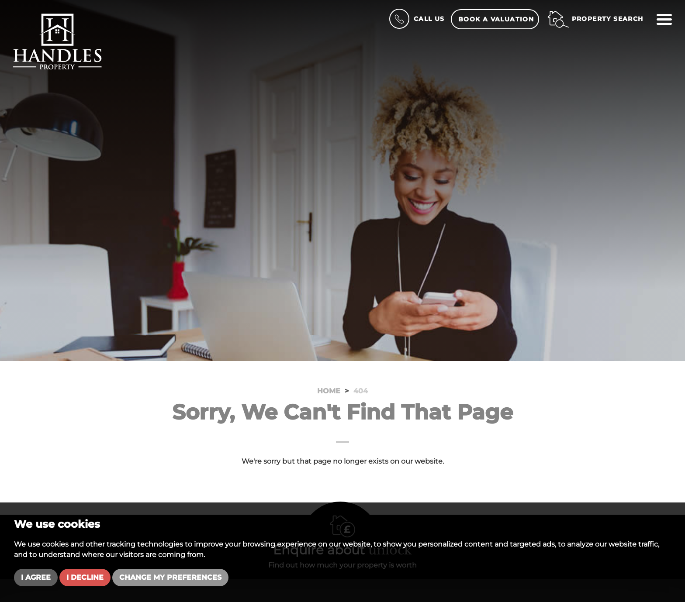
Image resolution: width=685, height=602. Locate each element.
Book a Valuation (496, 19)
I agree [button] (36, 577)
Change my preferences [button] (170, 577)
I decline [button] (85, 577)
